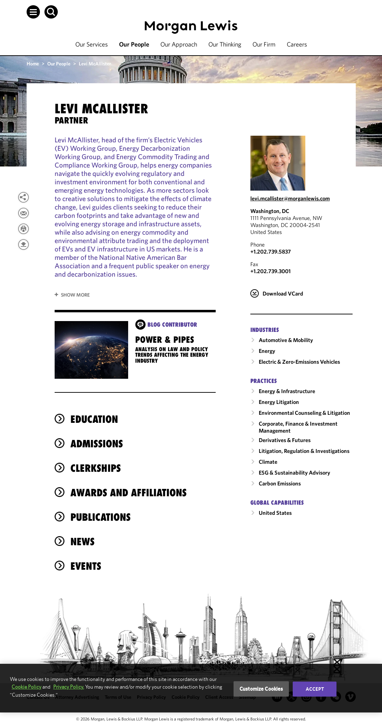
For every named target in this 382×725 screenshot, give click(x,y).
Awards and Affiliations (128, 492)
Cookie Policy (26, 686)
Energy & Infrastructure (287, 391)
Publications (100, 517)
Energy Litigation (279, 401)
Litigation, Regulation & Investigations (304, 450)
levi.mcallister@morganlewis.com (290, 198)
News (82, 541)
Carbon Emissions (280, 483)
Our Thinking (224, 44)
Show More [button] (75, 295)
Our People (134, 44)
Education (94, 419)
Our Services (91, 44)
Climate (268, 461)
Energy (267, 350)
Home (33, 64)
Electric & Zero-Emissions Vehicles (299, 361)
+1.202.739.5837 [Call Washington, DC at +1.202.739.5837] (270, 251)
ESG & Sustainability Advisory (294, 472)
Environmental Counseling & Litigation (304, 412)
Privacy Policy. (68, 686)
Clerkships (95, 468)
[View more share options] (23, 197)
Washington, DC (269, 210)
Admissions (96, 443)
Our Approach (178, 44)
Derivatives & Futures (285, 439)
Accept (315, 689)
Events (85, 566)
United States (275, 512)
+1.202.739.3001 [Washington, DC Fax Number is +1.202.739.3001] (270, 271)
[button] (33, 12)
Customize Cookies (261, 688)
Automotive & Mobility (286, 339)
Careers (297, 44)
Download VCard (283, 293)
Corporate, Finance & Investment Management (298, 427)
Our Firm (264, 44)
